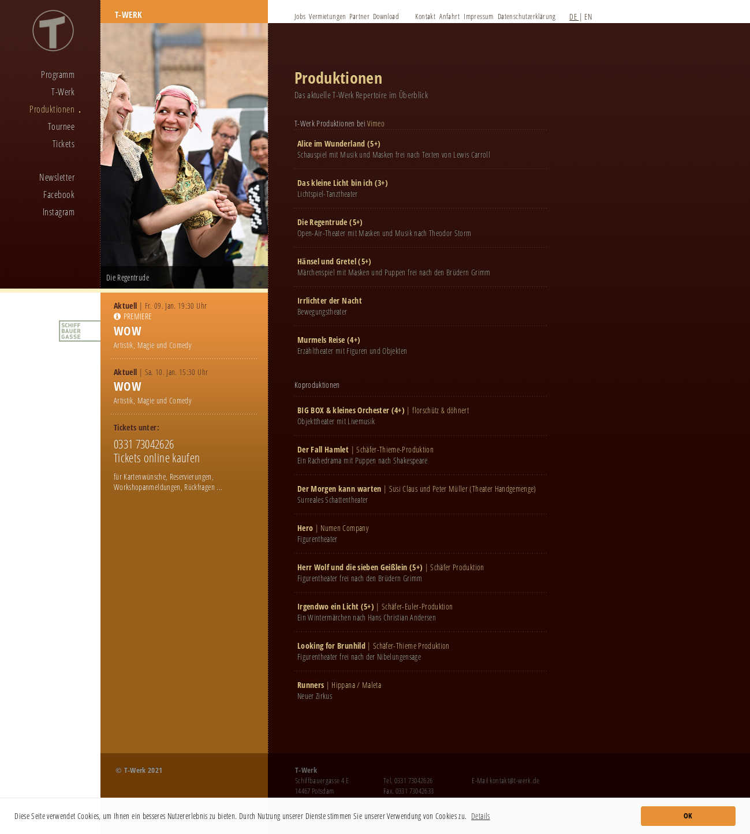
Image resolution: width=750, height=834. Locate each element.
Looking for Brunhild (331, 645)
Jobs (300, 16)
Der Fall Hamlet (323, 449)
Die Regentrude (322, 221)
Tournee (61, 126)
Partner (359, 16)
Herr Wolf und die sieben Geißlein (352, 567)
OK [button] (688, 816)
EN (588, 16)
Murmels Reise (321, 339)
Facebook (58, 194)
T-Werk (62, 91)
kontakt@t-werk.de (515, 780)
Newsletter (56, 177)
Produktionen (51, 109)
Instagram (58, 211)
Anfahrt (449, 16)
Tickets (63, 143)
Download (386, 16)
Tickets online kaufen (157, 458)
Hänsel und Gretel (326, 261)
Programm (57, 74)
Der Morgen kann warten (339, 488)
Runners (310, 684)
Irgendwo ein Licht (328, 606)
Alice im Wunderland (331, 143)
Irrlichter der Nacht (329, 300)
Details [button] (480, 815)
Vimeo (376, 123)
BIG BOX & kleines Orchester (343, 410)
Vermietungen (327, 16)
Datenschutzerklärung (527, 16)
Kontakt (425, 16)
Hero (305, 527)
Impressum (479, 16)
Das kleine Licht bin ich (334, 182)
